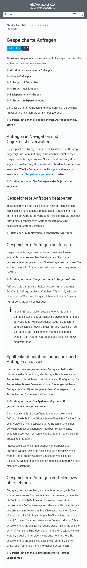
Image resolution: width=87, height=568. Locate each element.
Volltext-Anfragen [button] (19, 76)
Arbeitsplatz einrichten (34, 25)
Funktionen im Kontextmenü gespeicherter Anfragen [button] (40, 233)
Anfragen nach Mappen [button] (22, 88)
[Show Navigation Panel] (83, 6)
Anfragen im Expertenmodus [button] (25, 100)
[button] (74, 14)
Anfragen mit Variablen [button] (22, 82)
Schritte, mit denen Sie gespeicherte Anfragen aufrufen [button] (41, 279)
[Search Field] (43, 14)
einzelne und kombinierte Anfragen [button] (29, 70)
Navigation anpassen (37, 174)
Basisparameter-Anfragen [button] (24, 94)
